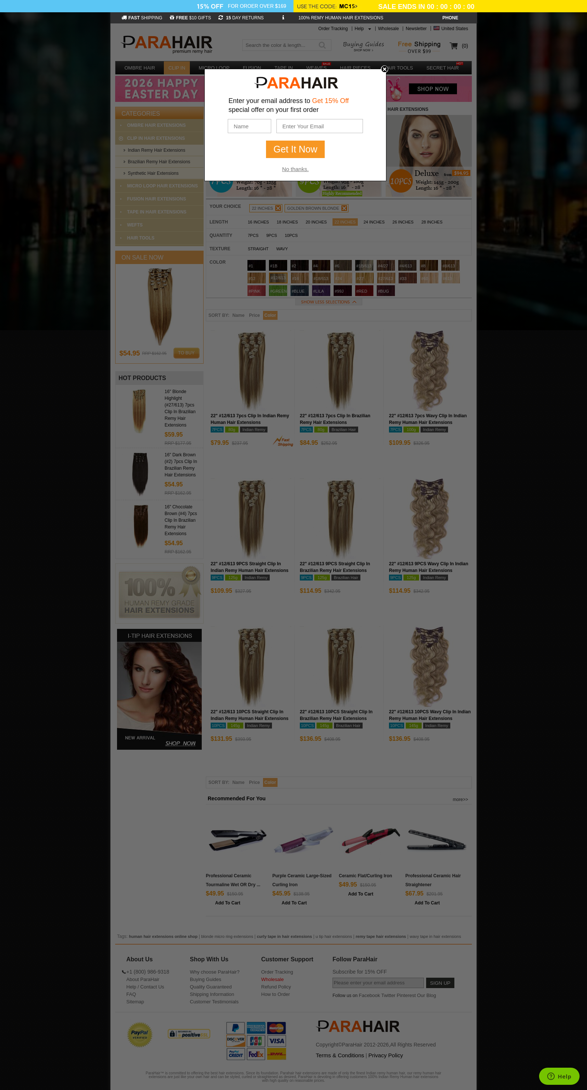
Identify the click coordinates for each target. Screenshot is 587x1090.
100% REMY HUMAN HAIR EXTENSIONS (340, 17)
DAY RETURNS (241, 17)
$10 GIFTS (190, 17)
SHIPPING (141, 17)
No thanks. (295, 169)
